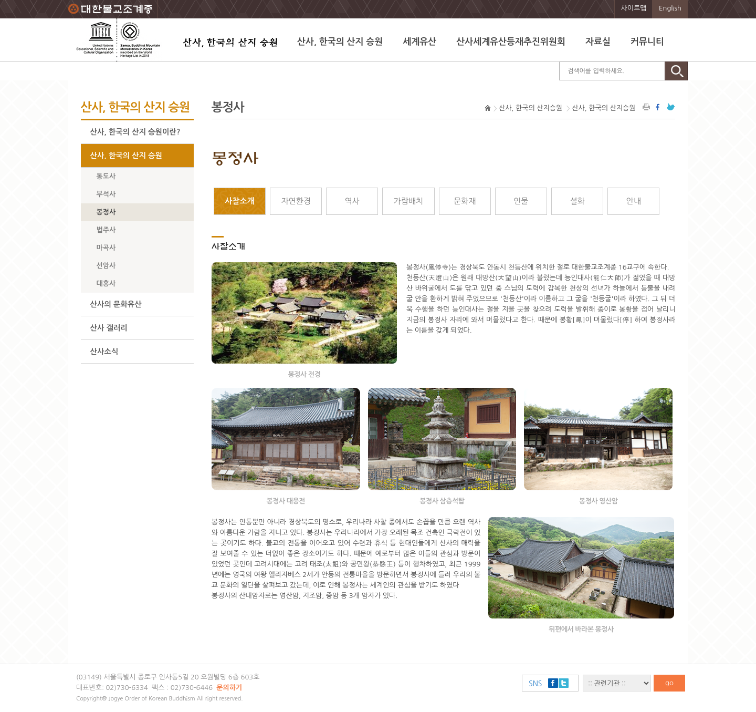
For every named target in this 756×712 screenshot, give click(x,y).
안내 (633, 201)
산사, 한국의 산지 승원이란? (135, 132)
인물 (520, 201)
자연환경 (295, 201)
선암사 (106, 265)
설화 (577, 201)
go (669, 682)
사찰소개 (239, 201)
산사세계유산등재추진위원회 (510, 41)
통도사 (106, 176)
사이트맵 (634, 8)
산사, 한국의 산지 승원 (340, 41)
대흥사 (106, 283)
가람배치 (408, 201)
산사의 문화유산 (116, 304)
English (670, 8)
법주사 (106, 229)
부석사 (106, 194)
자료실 (598, 41)
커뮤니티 (647, 41)
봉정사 (106, 212)
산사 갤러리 (109, 328)
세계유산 (419, 41)
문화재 (465, 201)
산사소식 (104, 351)
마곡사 (106, 247)
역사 (352, 201)
